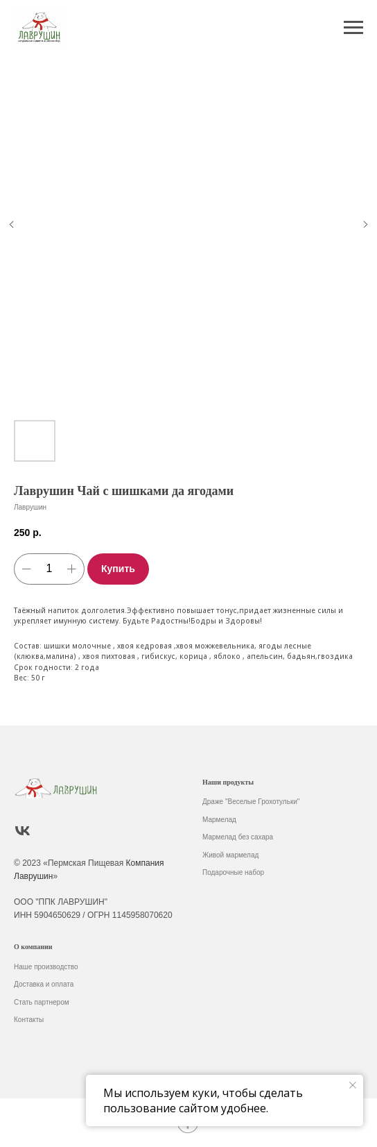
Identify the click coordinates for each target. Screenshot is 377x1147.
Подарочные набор (233, 872)
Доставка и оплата (43, 984)
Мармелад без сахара (237, 837)
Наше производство (46, 967)
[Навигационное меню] (353, 28)
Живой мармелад (230, 855)
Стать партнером (41, 1002)
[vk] (22, 830)
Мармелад (219, 819)
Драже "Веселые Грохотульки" (250, 801)
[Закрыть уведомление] (353, 1085)
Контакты (29, 1019)
